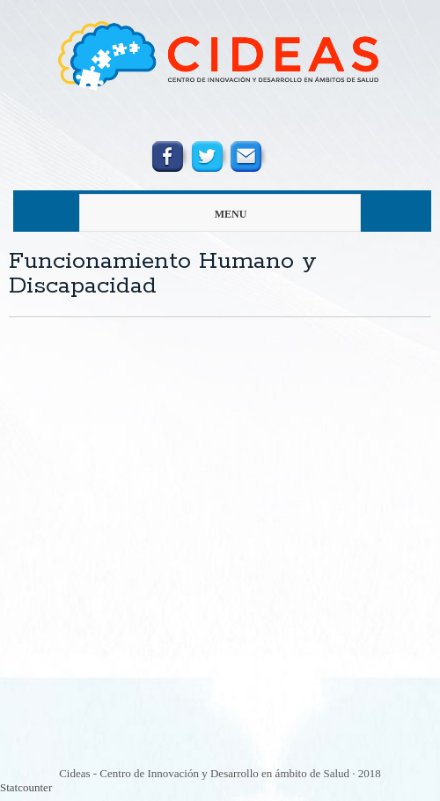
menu (189, 214)
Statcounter (26, 787)
